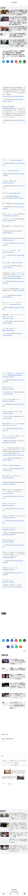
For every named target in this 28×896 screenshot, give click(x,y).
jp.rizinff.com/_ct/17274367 (9, 96)
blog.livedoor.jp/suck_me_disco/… (10, 455)
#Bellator (22, 96)
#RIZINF (7, 278)
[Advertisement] (14, 74)
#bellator (16, 375)
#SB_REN (14, 276)
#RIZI (4, 278)
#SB (18, 375)
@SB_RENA (11, 87)
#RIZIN (12, 375)
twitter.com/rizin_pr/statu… (16, 160)
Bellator (4, 613)
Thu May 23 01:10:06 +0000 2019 (16, 198)
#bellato (18, 276)
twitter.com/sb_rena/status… (9, 330)
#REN (10, 276)
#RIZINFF (17, 96)
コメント (3, 740)
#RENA (9, 375)
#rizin (19, 455)
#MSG (20, 375)
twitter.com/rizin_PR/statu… (16, 278)
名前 (2, 758)
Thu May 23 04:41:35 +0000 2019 (14, 586)
